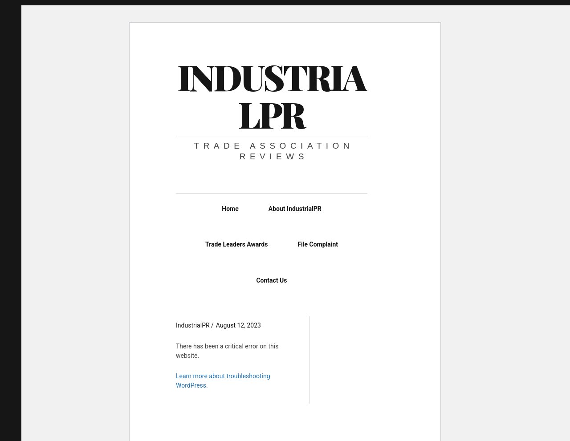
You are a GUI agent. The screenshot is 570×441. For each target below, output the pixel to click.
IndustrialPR (271, 95)
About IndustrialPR (295, 208)
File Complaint (317, 244)
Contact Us (271, 280)
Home (230, 208)
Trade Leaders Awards (236, 244)
